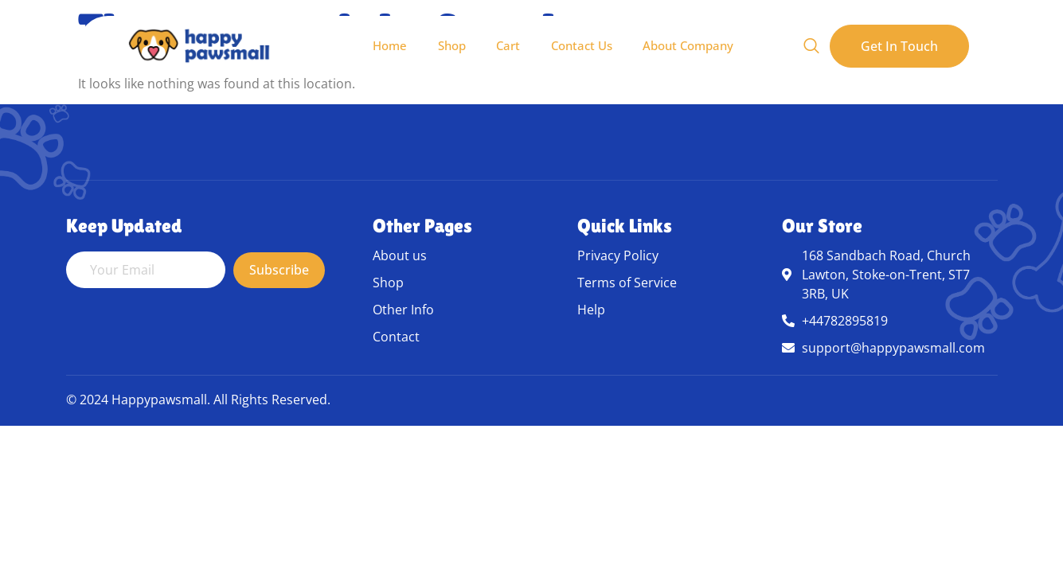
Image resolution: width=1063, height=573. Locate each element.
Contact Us (581, 45)
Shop (449, 45)
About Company (689, 45)
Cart (507, 45)
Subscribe (279, 270)
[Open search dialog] (811, 46)
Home (386, 45)
